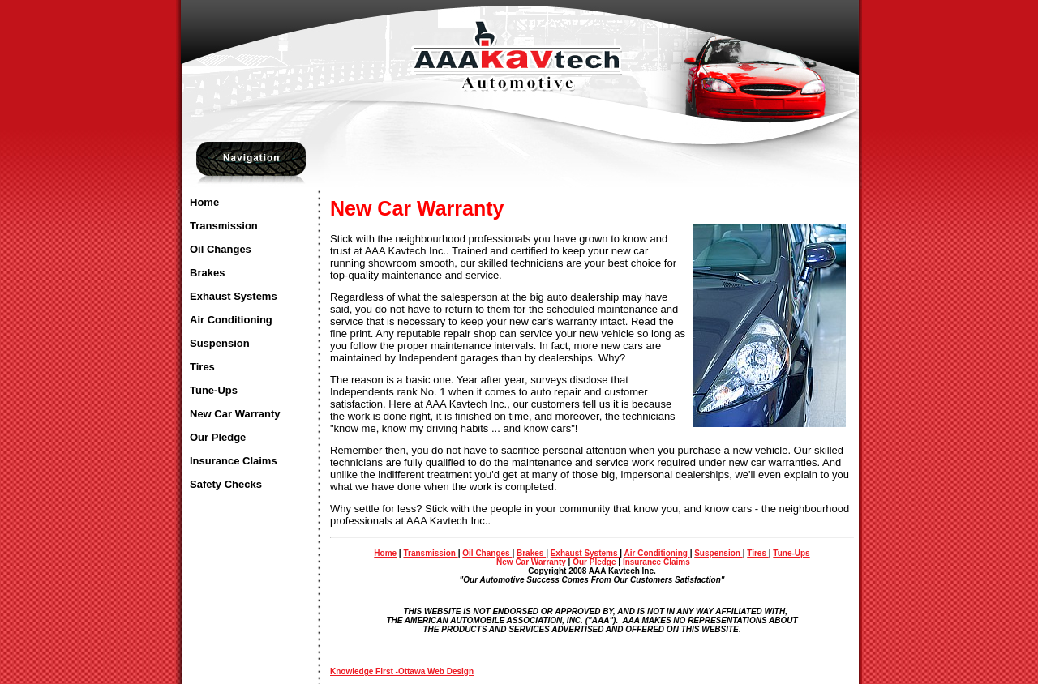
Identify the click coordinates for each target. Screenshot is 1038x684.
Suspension (220, 343)
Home (204, 202)
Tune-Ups (214, 390)
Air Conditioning (231, 320)
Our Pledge (218, 437)
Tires (202, 367)
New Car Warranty (235, 414)
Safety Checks (226, 484)
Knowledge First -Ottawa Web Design (402, 671)
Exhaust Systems (233, 296)
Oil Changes (220, 249)
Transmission (224, 226)
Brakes (207, 273)
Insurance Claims (233, 461)
